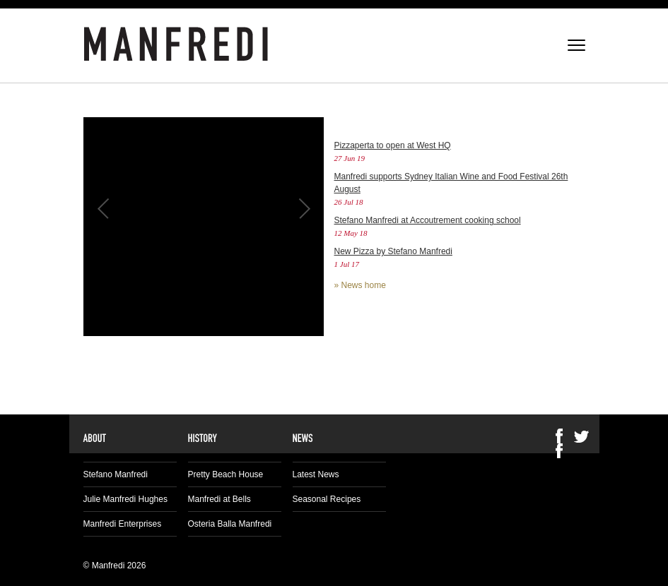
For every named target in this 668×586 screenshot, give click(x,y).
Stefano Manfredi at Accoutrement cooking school (427, 220)
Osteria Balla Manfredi (230, 524)
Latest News (316, 474)
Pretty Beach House (226, 474)
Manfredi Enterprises (122, 524)
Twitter (582, 436)
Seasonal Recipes (327, 499)
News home (363, 285)
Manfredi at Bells (219, 499)
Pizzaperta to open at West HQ (392, 145)
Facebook (559, 450)
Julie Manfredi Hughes (125, 499)
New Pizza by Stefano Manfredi (393, 251)
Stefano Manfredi (115, 474)
